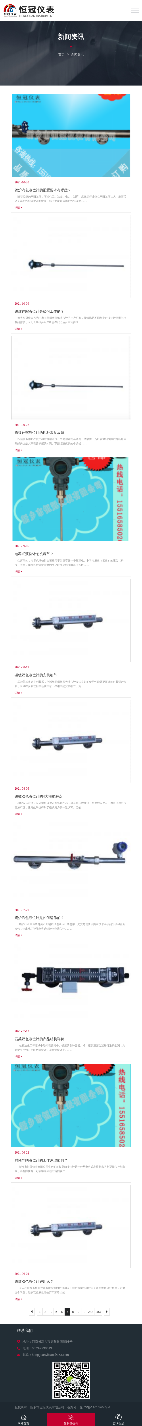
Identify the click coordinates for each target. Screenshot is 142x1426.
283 (98, 1312)
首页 (61, 54)
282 (90, 1312)
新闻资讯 (77, 54)
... (51, 1312)
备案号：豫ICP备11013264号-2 (89, 1407)
